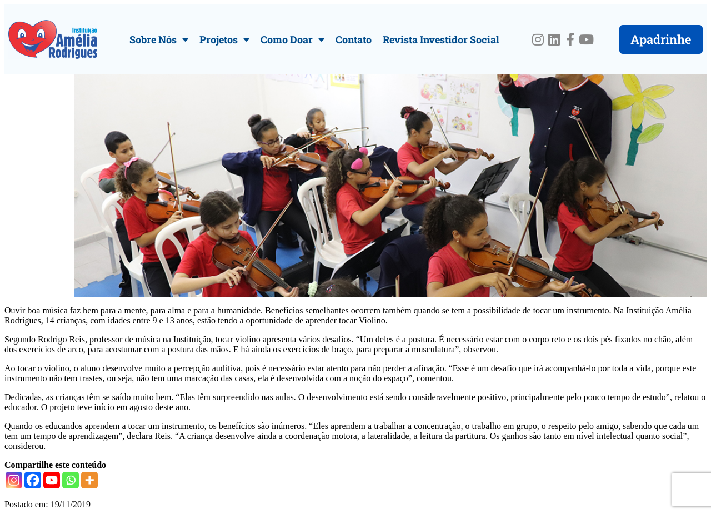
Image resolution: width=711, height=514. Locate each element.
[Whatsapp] (70, 480)
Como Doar (292, 39)
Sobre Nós (158, 39)
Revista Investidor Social (441, 39)
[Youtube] (51, 480)
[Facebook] (32, 480)
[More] (89, 480)
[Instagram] (14, 480)
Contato (354, 39)
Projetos (224, 39)
